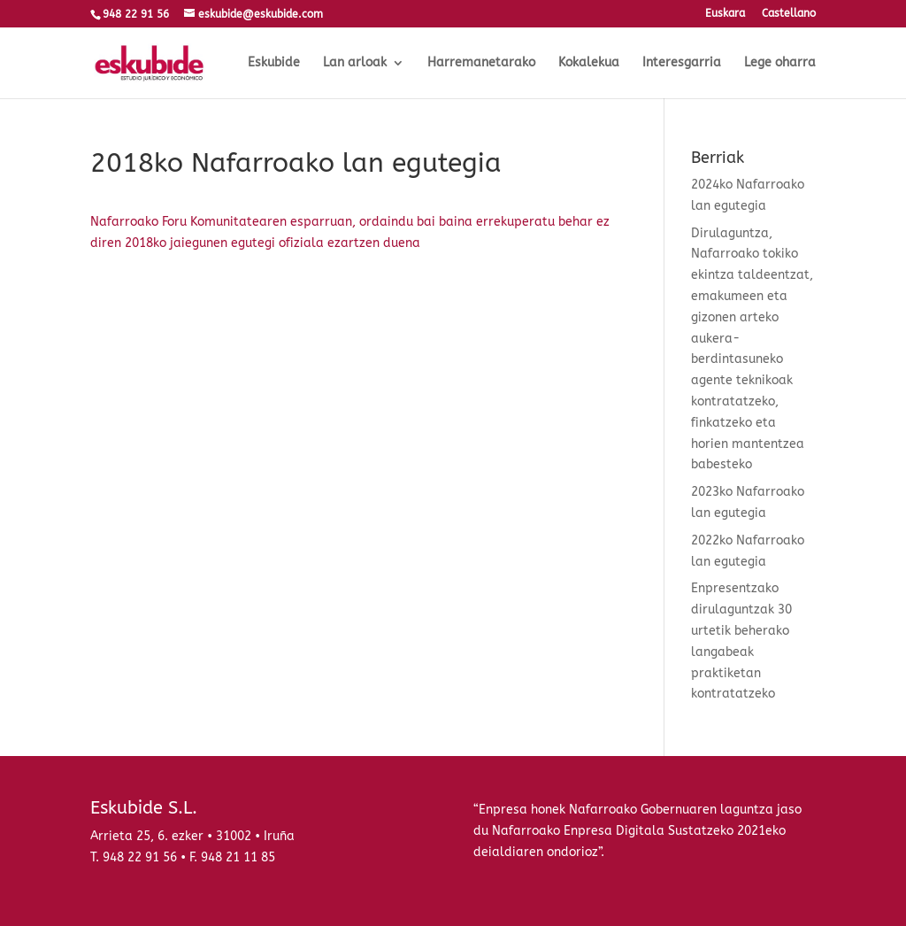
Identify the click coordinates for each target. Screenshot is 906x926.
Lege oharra (780, 63)
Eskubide (274, 63)
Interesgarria (681, 63)
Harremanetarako (481, 63)
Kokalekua (588, 63)
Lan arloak (355, 63)
